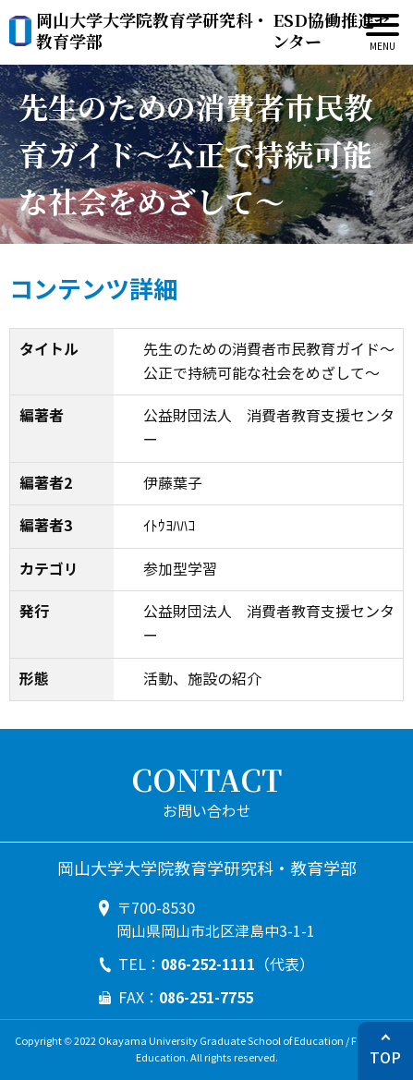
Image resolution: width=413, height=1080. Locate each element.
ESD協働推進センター (213, 31)
